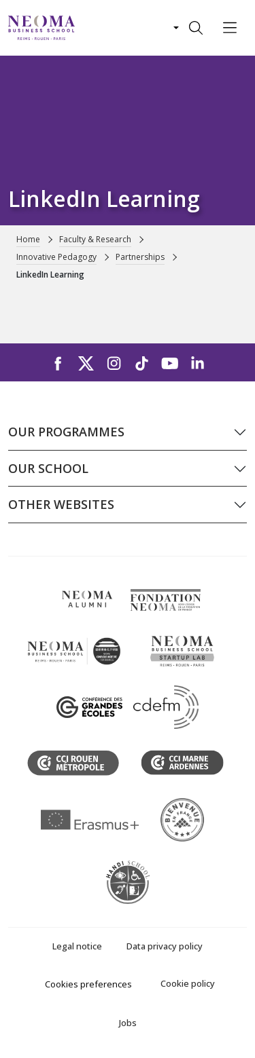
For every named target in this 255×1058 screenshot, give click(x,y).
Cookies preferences (88, 984)
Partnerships (140, 257)
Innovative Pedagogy (56, 257)
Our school (48, 468)
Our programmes (66, 431)
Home (28, 239)
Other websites (61, 504)
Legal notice (77, 946)
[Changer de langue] (175, 28)
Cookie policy (187, 983)
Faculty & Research (95, 239)
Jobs (128, 1023)
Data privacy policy (164, 946)
